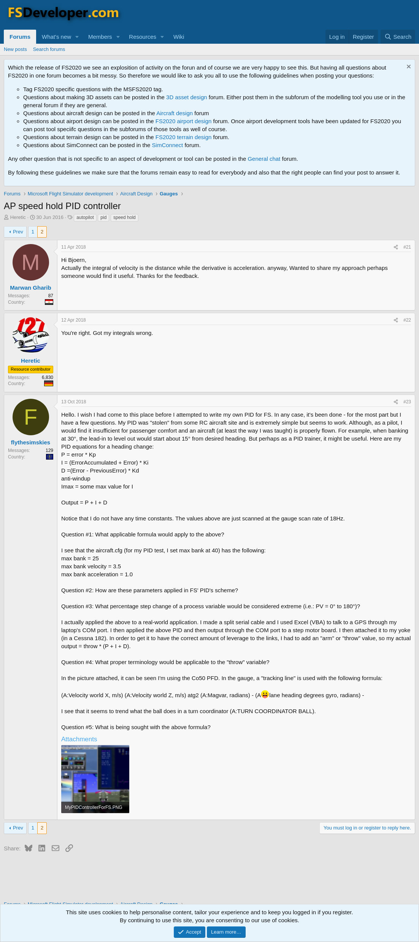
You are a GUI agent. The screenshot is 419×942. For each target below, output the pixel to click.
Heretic (18, 217)
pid (103, 217)
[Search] (398, 37)
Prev (18, 232)
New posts (15, 49)
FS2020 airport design (184, 121)
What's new (56, 36)
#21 (407, 247)
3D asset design (186, 97)
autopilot (85, 217)
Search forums (49, 49)
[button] (77, 37)
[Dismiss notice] (408, 67)
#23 (407, 401)
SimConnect (167, 145)
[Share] (396, 247)
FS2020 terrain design (184, 137)
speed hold (124, 217)
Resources (142, 36)
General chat (264, 158)
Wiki (178, 36)
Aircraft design (174, 113)
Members (100, 36)
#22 (407, 320)
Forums (20, 36)
